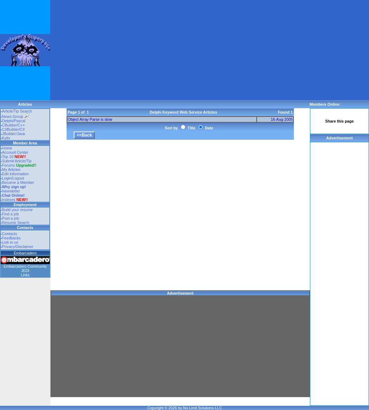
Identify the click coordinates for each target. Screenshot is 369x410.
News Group (15, 116)
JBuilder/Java (13, 134)
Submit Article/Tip (17, 161)
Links (25, 275)
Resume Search (15, 222)
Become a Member (18, 182)
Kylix (6, 138)
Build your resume (17, 210)
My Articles (11, 169)
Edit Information (15, 174)
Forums (19, 165)
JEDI (25, 270)
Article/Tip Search (17, 111)
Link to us (10, 242)
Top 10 (8, 156)
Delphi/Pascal (13, 121)
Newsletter (11, 191)
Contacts (9, 234)
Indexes (8, 199)
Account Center (15, 152)
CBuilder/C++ (13, 125)
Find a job (10, 214)
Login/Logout (13, 178)
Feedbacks (11, 238)
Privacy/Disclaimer (18, 246)
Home (7, 148)
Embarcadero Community (25, 266)
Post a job (10, 218)
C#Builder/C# (13, 129)
